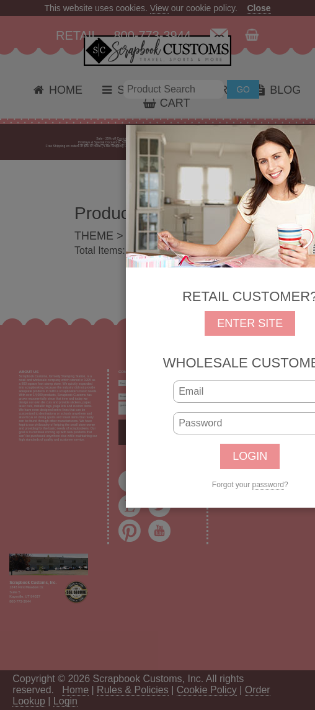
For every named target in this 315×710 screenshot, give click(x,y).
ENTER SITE (250, 323)
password (268, 484)
